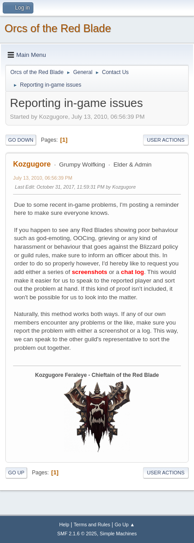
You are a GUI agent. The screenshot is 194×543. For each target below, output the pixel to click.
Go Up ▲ (125, 524)
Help (64, 524)
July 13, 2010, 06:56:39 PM (42, 178)
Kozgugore (32, 164)
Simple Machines (118, 533)
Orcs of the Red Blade (58, 28)
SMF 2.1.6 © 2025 (77, 533)
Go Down (20, 140)
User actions (166, 140)
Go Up (16, 472)
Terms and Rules (92, 524)
